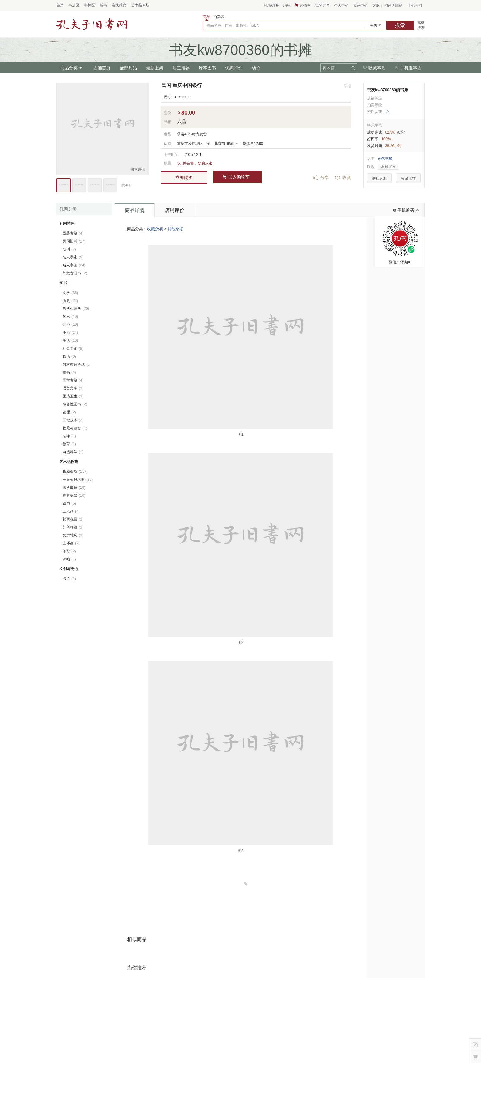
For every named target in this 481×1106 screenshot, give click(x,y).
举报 (347, 86)
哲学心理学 (76, 309)
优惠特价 (233, 67)
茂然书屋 (385, 158)
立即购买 (184, 177)
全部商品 (128, 67)
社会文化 (73, 348)
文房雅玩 (73, 535)
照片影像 (74, 487)
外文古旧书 (75, 273)
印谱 (69, 551)
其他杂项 (175, 229)
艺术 (70, 316)
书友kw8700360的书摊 (387, 90)
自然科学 (73, 452)
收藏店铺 (408, 178)
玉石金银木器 (78, 479)
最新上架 (154, 67)
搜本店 (329, 68)
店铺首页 (101, 67)
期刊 (69, 249)
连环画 (71, 543)
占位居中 (92, 24)
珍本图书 (207, 67)
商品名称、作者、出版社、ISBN (232, 25)
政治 (69, 356)
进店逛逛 (379, 178)
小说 (70, 332)
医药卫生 (73, 396)
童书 (69, 372)
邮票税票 (73, 519)
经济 (70, 324)
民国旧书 (74, 241)
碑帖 (69, 559)
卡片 (69, 579)
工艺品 (71, 511)
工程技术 (73, 420)
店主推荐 (181, 67)
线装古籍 (73, 233)
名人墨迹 (73, 257)
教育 (69, 444)
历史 (70, 301)
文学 (70, 293)
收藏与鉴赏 (75, 428)
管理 (69, 412)
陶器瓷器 (74, 495)
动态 (256, 67)
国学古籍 (73, 380)
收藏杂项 (155, 229)
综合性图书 (75, 404)
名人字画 (74, 265)
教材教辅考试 (77, 364)
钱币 (69, 503)
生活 (70, 340)
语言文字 (73, 388)
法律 (69, 436)
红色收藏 (73, 527)
